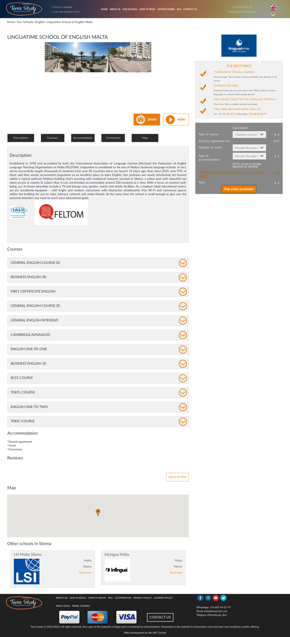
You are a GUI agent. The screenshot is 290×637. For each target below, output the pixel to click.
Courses (52, 137)
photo (152, 119)
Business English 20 (28, 277)
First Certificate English (33, 291)
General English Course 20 (35, 262)
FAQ (179, 9)
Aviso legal (63, 606)
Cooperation (123, 598)
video (181, 119)
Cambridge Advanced (30, 335)
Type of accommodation (209, 157)
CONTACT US (160, 617)
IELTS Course (22, 378)
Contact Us (190, 9)
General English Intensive (34, 320)
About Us (115, 9)
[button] (98, 512)
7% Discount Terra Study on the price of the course (231, 174)
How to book (147, 9)
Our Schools (129, 9)
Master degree (166, 9)
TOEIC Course (23, 421)
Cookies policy (163, 598)
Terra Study (36, 626)
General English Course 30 (35, 306)
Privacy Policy (142, 598)
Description (20, 137)
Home (104, 9)
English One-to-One (29, 349)
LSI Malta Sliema (28, 555)
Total (202, 182)
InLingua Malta (117, 555)
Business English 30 (28, 363)
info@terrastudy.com (215, 611)
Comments (113, 137)
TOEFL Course (23, 392)
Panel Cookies (81, 606)
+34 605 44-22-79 (241, 7)
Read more (85, 572)
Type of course (208, 134)
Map (145, 137)
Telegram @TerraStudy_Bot (242, 11)
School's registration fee (214, 141)
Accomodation (82, 137)
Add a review (177, 477)
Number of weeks (210, 147)
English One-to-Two (29, 407)
